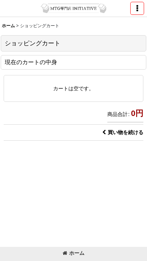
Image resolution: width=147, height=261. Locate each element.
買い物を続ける (122, 132)
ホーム (73, 253)
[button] (137, 8)
